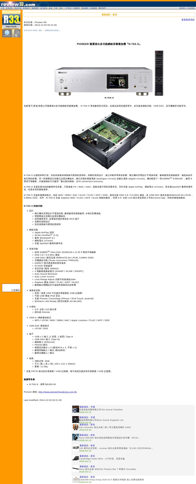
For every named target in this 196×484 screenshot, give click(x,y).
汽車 (55, 8)
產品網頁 (85, 8)
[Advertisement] (47, 424)
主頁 (2, 8)
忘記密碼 (191, 8)
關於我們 (102, 8)
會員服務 (93, 8)
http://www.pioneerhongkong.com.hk (58, 392)
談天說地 (43, 8)
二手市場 (67, 8)
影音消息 (9, 8)
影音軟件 (26, 8)
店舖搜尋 (76, 8)
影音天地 (18, 8)
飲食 (61, 8)
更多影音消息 (188, 19)
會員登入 (183, 8)
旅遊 (50, 8)
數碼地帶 (35, 8)
